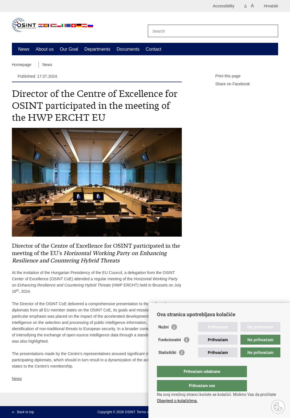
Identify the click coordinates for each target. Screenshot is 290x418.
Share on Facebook (228, 84)
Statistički (167, 364)
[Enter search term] (207, 31)
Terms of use (146, 412)
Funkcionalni (169, 351)
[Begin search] (271, 30)
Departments (97, 49)
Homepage (21, 64)
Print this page (224, 76)
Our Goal (69, 49)
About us (45, 49)
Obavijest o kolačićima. (177, 400)
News (23, 49)
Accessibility (223, 6)
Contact (153, 49)
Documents (128, 49)
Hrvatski (271, 6)
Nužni (163, 338)
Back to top (25, 412)
